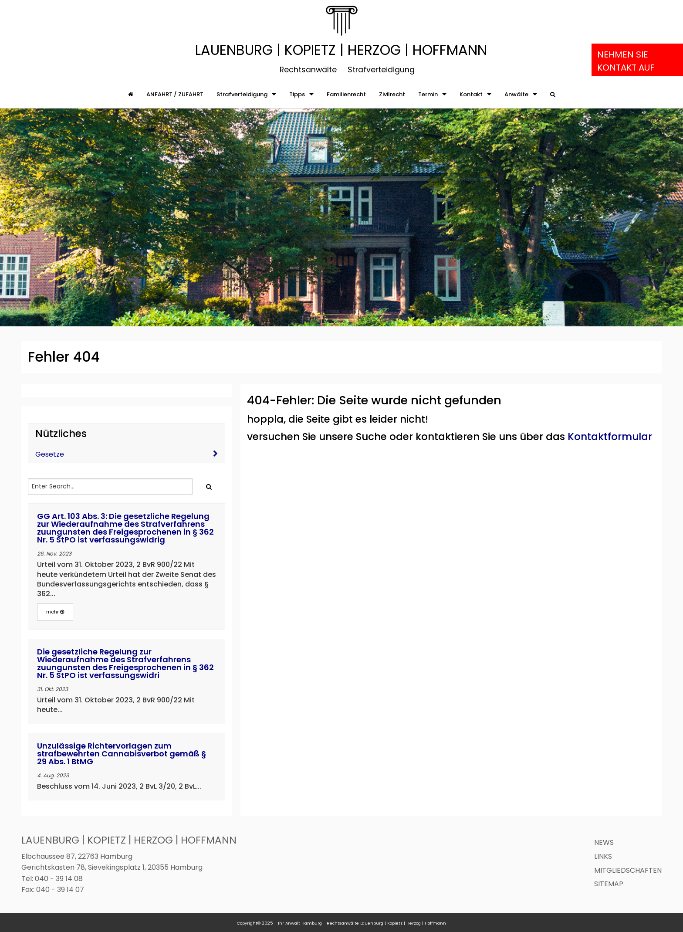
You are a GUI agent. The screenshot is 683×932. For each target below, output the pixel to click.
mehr (55, 611)
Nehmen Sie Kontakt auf (626, 61)
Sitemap (608, 884)
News (604, 842)
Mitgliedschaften (628, 870)
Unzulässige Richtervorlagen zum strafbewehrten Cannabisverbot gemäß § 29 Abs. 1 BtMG (121, 753)
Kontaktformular (610, 437)
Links (603, 856)
